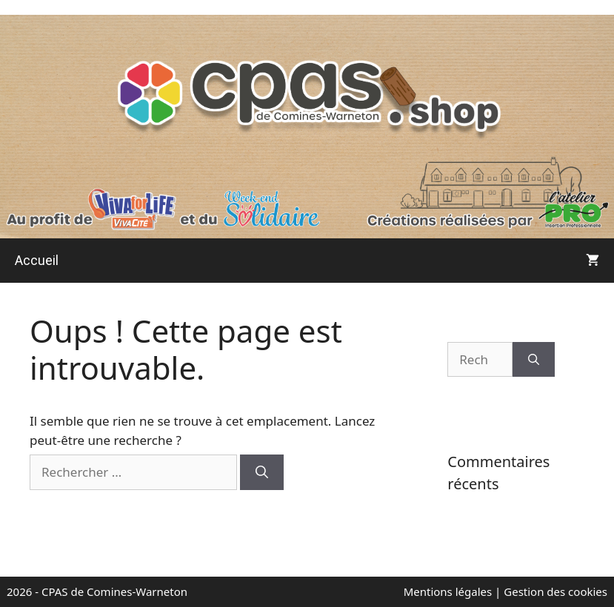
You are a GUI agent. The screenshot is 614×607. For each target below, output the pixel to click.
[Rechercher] (262, 472)
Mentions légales (449, 591)
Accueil (37, 260)
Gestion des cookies (555, 591)
